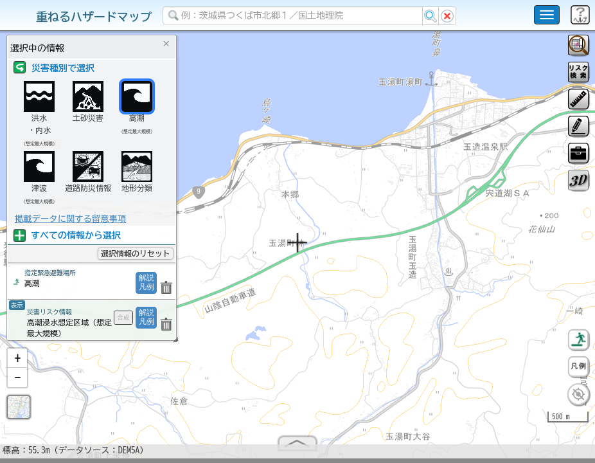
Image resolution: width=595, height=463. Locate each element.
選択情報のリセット (135, 253)
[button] (17, 363)
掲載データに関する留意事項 (70, 218)
